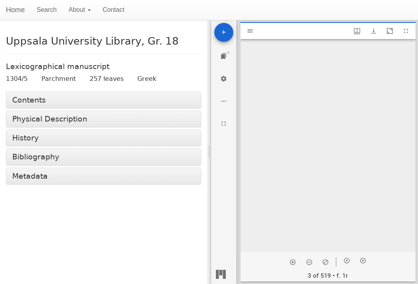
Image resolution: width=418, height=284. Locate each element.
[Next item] (363, 260)
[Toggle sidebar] (250, 31)
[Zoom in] (293, 261)
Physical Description (49, 118)
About (80, 9)
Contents (29, 100)
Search (47, 9)
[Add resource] (223, 32)
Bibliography (35, 156)
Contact (113, 9)
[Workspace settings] (224, 79)
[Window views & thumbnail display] (357, 31)
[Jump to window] (224, 56)
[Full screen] (224, 124)
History (25, 137)
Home (15, 10)
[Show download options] (374, 31)
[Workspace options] (224, 101)
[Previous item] (347, 260)
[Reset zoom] (325, 261)
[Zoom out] (309, 261)
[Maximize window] (390, 31)
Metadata (30, 176)
